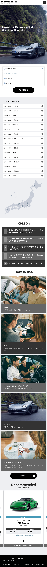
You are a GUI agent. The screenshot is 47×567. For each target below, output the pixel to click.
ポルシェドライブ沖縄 (10, 175)
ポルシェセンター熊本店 (11, 166)
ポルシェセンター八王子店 (11, 129)
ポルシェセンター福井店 (11, 111)
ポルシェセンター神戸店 (11, 157)
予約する (22, 476)
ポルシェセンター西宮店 (11, 152)
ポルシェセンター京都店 (11, 148)
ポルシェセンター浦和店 (11, 115)
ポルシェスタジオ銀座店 (11, 124)
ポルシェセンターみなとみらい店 (13, 138)
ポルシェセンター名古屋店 (11, 143)
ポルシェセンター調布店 (11, 134)
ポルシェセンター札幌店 (11, 106)
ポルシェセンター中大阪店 (11, 162)
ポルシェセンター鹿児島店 (11, 171)
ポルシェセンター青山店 (11, 120)
